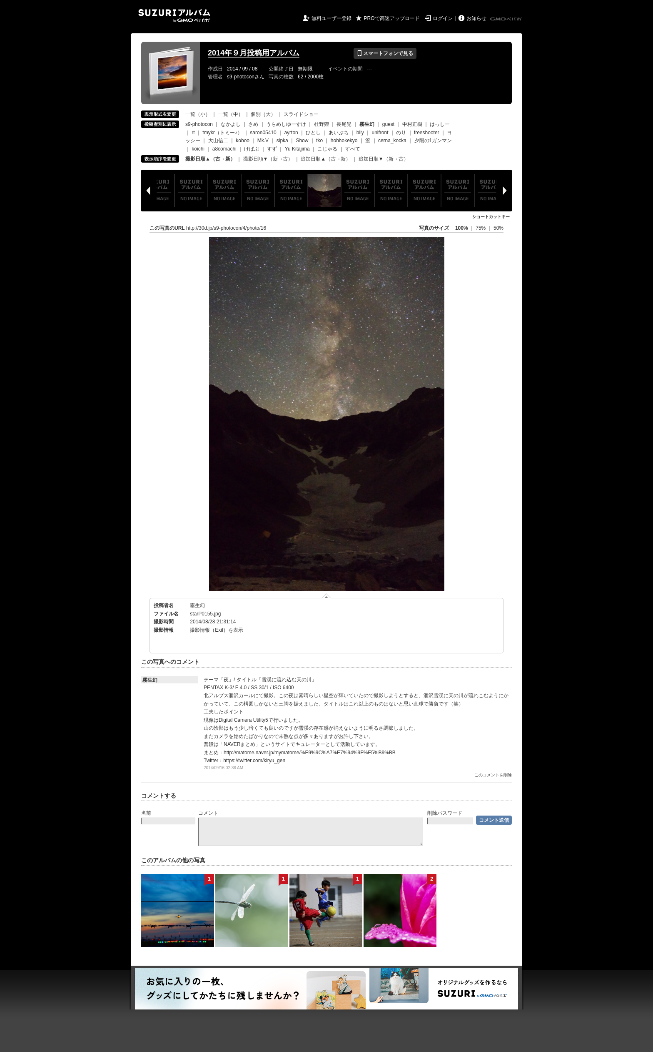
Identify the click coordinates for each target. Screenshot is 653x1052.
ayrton (291, 133)
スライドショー (301, 114)
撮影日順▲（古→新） (210, 159)
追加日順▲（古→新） (326, 159)
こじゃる (327, 149)
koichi (198, 149)
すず (272, 149)
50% (498, 228)
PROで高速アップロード (392, 18)
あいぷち (339, 133)
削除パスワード (444, 813)
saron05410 (263, 133)
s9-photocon (199, 124)
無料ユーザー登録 (331, 18)
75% (481, 228)
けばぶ (251, 149)
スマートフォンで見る (385, 53)
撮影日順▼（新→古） (268, 159)
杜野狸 (321, 124)
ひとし (313, 133)
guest (388, 124)
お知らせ (476, 18)
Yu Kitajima (297, 149)
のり (401, 133)
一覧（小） (197, 114)
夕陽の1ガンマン (433, 140)
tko (319, 140)
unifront (379, 133)
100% (461, 228)
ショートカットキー (491, 216)
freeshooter (426, 133)
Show (302, 140)
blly (360, 133)
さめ (253, 124)
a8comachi (224, 149)
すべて (352, 149)
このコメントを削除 (493, 775)
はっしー (440, 124)
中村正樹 (412, 124)
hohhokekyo (344, 140)
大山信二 (218, 140)
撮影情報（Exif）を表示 (216, 630)
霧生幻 (197, 605)
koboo (242, 140)
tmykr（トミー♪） (222, 133)
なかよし (231, 124)
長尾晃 (343, 124)
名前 (146, 813)
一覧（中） (230, 114)
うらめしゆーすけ (286, 124)
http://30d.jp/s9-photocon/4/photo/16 (226, 228)
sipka (282, 140)
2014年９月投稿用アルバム (253, 53)
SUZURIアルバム (174, 16)
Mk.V (263, 140)
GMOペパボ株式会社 (506, 19)
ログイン (443, 18)
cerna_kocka (392, 140)
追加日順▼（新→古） (384, 159)
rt (193, 133)
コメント (208, 813)
